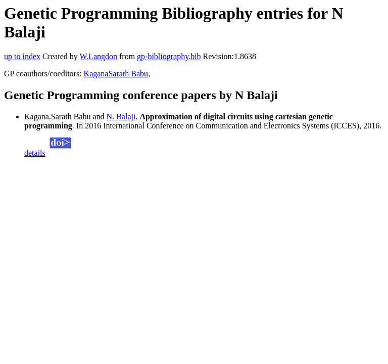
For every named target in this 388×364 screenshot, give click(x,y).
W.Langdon (98, 56)
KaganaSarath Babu (116, 73)
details (34, 153)
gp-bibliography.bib (169, 56)
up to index (22, 56)
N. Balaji (121, 116)
